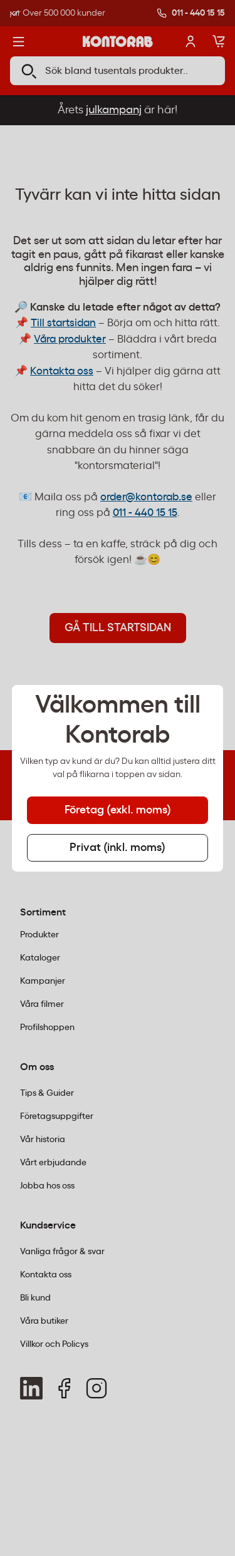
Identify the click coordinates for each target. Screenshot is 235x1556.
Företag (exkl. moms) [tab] (118, 810)
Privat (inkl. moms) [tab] (117, 847)
